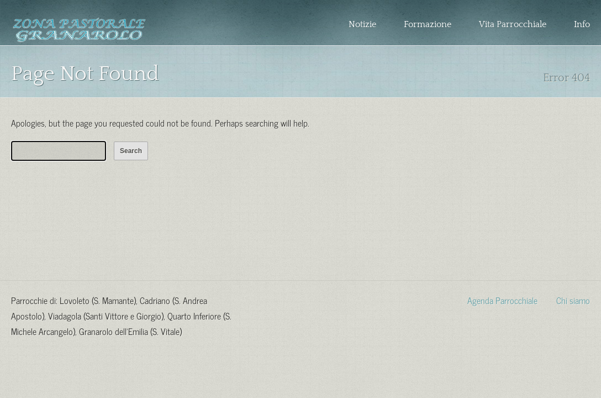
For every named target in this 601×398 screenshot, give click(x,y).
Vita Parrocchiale (512, 24)
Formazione (427, 24)
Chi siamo (573, 299)
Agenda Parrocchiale (502, 299)
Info (582, 24)
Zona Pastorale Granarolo (79, 31)
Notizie (362, 24)
